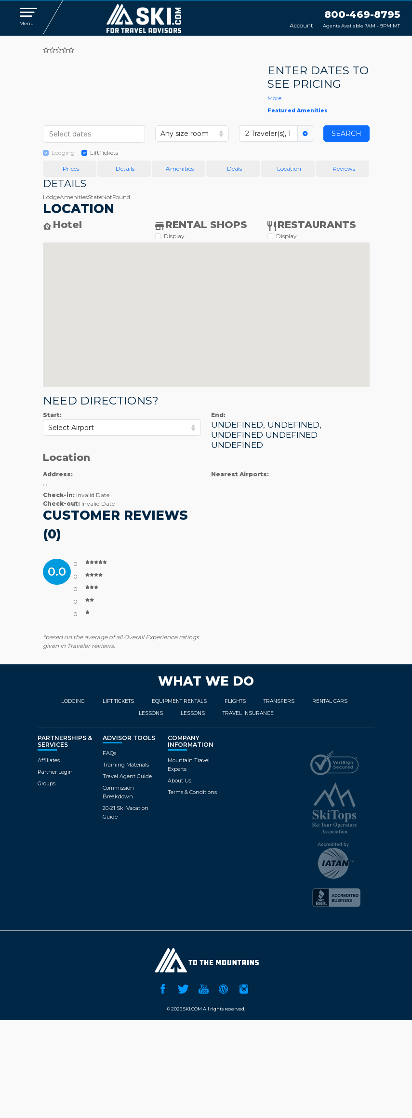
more (274, 98)
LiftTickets (104, 152)
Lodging (63, 152)
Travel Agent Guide (127, 776)
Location (289, 168)
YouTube (203, 988)
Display (174, 236)
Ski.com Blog (223, 988)
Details (125, 168)
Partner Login (55, 771)
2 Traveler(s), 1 (268, 133)
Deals (234, 168)
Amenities (180, 168)
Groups (46, 783)
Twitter (183, 988)
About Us (179, 780)
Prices (71, 168)
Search (346, 133)
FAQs (109, 753)
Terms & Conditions (192, 792)
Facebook (163, 988)
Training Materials (126, 764)
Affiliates (49, 760)
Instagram (243, 988)
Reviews (343, 168)
